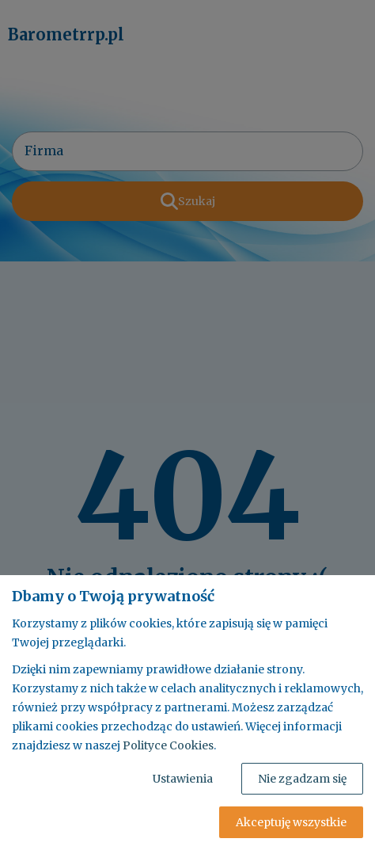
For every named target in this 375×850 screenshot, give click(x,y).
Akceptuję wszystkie (291, 822)
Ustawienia (183, 779)
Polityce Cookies (168, 745)
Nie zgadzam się (302, 779)
